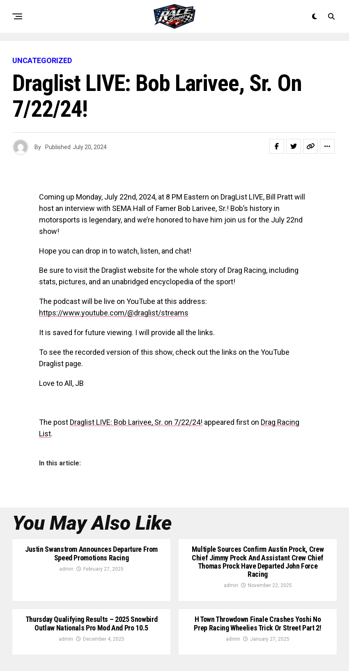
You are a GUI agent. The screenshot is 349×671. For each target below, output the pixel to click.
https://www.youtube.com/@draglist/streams (113, 312)
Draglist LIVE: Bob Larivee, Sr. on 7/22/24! (136, 422)
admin (66, 569)
